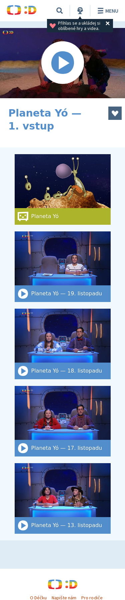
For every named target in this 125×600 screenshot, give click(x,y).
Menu (106, 11)
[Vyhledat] (60, 10)
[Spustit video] (62, 63)
